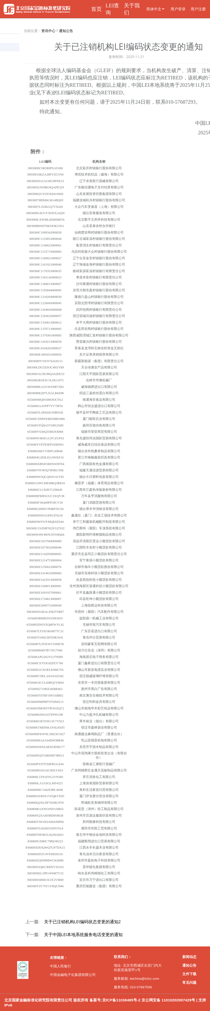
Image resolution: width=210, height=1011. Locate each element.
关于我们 (132, 9)
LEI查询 (112, 9)
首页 (96, 9)
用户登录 (178, 9)
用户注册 (198, 9)
